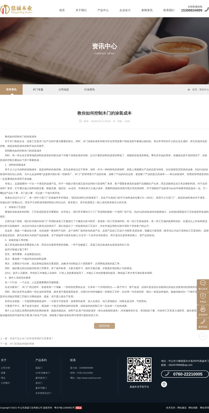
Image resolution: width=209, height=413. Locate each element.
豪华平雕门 (41, 388)
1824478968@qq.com (180, 365)
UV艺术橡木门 (43, 373)
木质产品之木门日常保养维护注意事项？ (32, 342)
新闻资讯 (147, 10)
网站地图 (193, 407)
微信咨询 (202, 285)
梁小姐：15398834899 (81, 367)
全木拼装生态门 (43, 393)
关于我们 (81, 10)
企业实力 (125, 10)
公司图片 (5, 383)
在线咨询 (202, 311)
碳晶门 (39, 367)
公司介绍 (5, 367)
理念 (3, 378)
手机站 (203, 298)
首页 (62, 10)
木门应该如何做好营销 (22, 347)
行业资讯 (89, 89)
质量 (3, 373)
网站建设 (182, 407)
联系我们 (169, 10)
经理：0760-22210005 (81, 373)
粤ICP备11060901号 (64, 407)
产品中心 (103, 10)
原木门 (39, 383)
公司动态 (64, 89)
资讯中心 (204, 89)
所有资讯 (11, 89)
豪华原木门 (41, 378)
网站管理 (204, 407)
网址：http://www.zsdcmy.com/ (85, 378)
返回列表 (104, 329)
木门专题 (38, 89)
